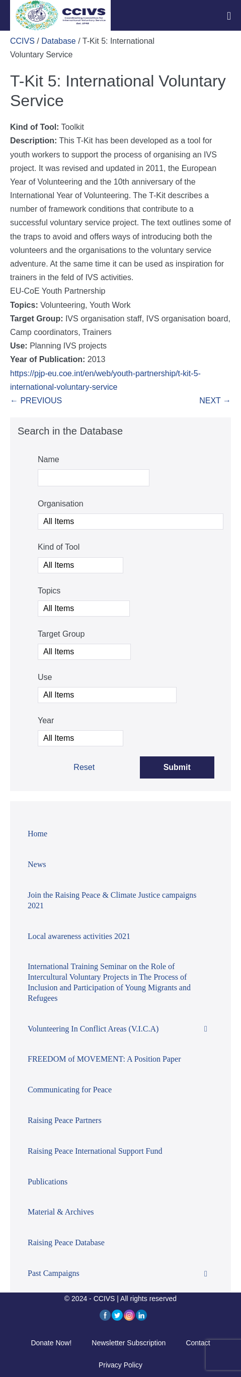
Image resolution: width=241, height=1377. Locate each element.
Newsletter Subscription (129, 1343)
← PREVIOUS (36, 400)
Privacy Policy (120, 1365)
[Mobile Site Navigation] (229, 16)
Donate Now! (51, 1343)
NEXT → (215, 400)
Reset (84, 767)
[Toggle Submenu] (205, 1029)
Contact (198, 1343)
